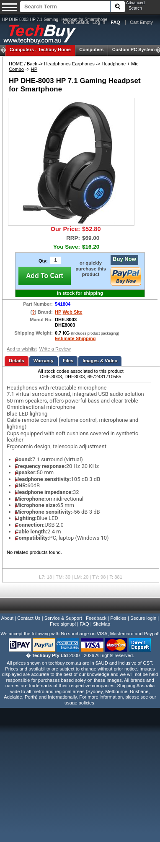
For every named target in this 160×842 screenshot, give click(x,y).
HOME (16, 63)
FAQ (84, 623)
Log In (99, 22)
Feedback (96, 618)
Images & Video (100, 360)
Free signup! (63, 623)
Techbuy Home (40, 49)
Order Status (76, 22)
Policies (118, 618)
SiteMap (101, 623)
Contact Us (28, 618)
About (7, 618)
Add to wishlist (22, 348)
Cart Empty (141, 22)
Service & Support (63, 618)
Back (32, 63)
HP (34, 69)
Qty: (43, 260)
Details (16, 360)
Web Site (72, 311)
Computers (91, 49)
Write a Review (55, 348)
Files (68, 360)
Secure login (143, 618)
